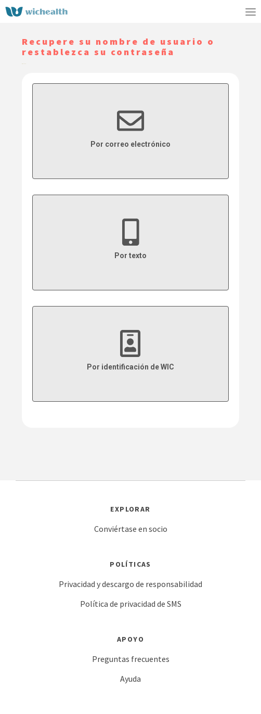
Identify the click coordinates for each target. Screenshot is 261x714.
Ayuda (130, 678)
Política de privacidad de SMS (130, 603)
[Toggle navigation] (250, 11)
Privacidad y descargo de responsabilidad (130, 584)
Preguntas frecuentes (130, 659)
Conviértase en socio (130, 529)
